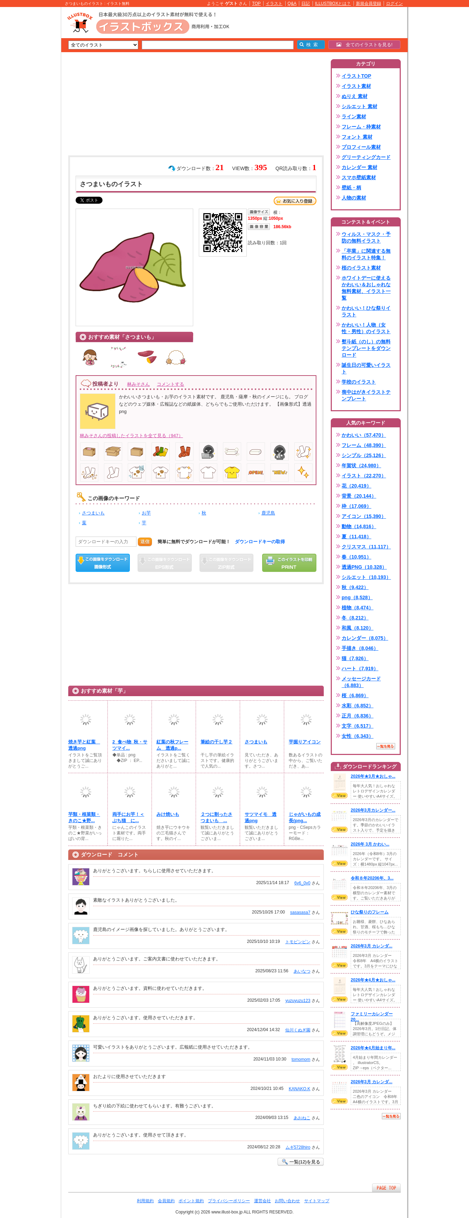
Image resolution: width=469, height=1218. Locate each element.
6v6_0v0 (302, 883)
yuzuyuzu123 (297, 1000)
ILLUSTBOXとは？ (333, 3)
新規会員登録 (368, 3)
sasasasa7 (300, 912)
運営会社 (262, 1200)
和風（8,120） (357, 628)
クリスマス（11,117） (366, 547)
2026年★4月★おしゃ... (373, 980)
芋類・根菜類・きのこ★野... (84, 817)
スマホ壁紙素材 (359, 177)
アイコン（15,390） (364, 516)
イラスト (274, 3)
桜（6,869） (355, 695)
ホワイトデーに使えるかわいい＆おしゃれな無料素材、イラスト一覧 (366, 288)
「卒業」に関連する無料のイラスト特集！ (366, 254)
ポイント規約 (191, 1200)
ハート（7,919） (360, 668)
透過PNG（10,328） (364, 567)
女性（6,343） (357, 736)
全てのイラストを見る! (364, 44)
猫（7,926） (355, 658)
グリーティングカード (366, 157)
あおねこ (302, 1117)
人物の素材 (354, 198)
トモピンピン (297, 941)
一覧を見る (385, 746)
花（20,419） (356, 486)
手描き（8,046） (360, 648)
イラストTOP (356, 76)
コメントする (170, 384)
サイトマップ (316, 1200)
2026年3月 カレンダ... (371, 946)
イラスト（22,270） (364, 475)
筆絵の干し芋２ (216, 741)
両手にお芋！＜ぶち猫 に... (128, 817)
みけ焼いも (167, 814)
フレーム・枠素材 (361, 127)
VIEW (339, 795)
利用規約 (145, 1200)
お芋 (146, 513)
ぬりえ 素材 (355, 96)
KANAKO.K (299, 1088)
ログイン (394, 3)
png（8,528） (357, 597)
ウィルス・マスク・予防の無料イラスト (366, 237)
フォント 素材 (357, 137)
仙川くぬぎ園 (297, 1030)
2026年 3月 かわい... (370, 844)
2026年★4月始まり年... (373, 1047)
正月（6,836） (357, 716)
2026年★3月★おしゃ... (373, 776)
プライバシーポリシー (229, 1200)
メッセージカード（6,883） (361, 682)
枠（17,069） (356, 506)
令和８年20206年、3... (372, 878)
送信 (144, 541)
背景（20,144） (359, 496)
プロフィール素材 (361, 147)
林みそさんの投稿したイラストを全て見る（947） (131, 435)
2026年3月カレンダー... (373, 810)
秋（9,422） (355, 587)
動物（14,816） (359, 526)
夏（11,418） (356, 536)
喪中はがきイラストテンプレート (366, 395)
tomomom (301, 1059)
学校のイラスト (359, 382)
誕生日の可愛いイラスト (366, 368)
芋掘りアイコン (305, 741)
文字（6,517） (357, 726)
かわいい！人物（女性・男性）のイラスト (366, 328)
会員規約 (166, 1200)
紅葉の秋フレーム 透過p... (172, 745)
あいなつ (302, 971)
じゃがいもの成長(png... (305, 817)
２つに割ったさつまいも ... (216, 817)
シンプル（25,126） (364, 455)
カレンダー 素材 (359, 167)
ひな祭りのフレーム (369, 912)
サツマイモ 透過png (260, 817)
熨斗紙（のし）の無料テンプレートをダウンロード (366, 348)
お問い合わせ (287, 1200)
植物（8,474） (357, 607)
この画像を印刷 (289, 563)
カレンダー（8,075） (365, 638)
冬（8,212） (355, 618)
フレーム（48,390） (364, 445)
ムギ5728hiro (298, 1147)
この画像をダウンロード (103, 563)
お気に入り (295, 201)
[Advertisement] (28, 115)
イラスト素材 (356, 86)
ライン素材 (354, 116)
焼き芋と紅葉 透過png (84, 745)
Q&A (292, 3)
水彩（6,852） (357, 705)
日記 (305, 3)
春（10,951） (356, 557)
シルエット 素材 (359, 106)
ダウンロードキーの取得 (260, 541)
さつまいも (93, 513)
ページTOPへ (386, 1187)
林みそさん (138, 384)
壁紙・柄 (351, 187)
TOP (256, 3)
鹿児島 (268, 513)
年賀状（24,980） (361, 465)
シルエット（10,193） (366, 577)
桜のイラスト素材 (361, 268)
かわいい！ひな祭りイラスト (366, 311)
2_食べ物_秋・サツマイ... (129, 745)
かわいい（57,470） (364, 435)
